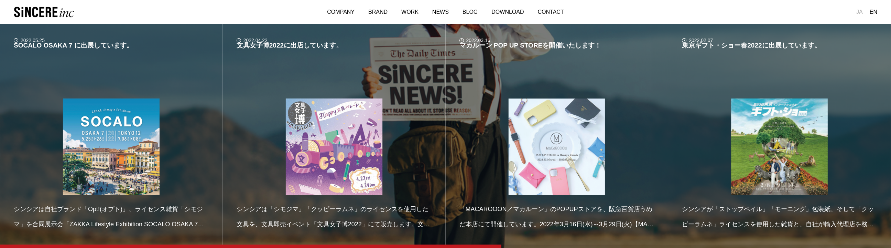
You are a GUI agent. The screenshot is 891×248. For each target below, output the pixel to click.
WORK (410, 12)
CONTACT (551, 12)
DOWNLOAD (507, 12)
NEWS (440, 12)
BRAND (378, 12)
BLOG (470, 12)
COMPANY (341, 12)
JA (859, 12)
